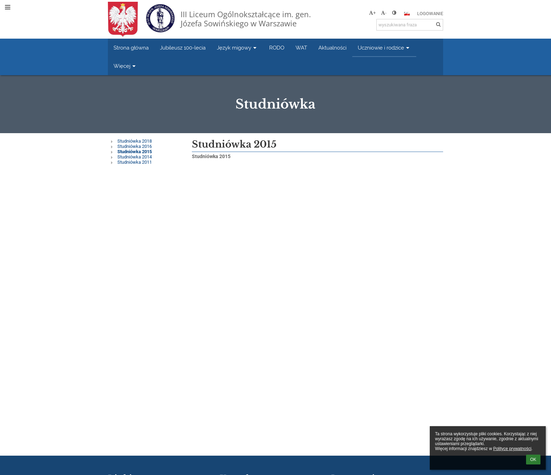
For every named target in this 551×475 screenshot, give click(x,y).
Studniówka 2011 (134, 162)
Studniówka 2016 (134, 146)
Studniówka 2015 (134, 151)
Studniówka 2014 (134, 157)
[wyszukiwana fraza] (409, 25)
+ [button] (372, 12)
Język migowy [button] (237, 48)
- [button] (384, 12)
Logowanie (430, 13)
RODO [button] (276, 48)
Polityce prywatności (512, 448)
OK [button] (533, 459)
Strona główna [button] (131, 48)
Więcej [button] (125, 66)
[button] (407, 13)
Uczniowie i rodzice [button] (384, 48)
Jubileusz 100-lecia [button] (183, 48)
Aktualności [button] (332, 48)
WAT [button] (301, 48)
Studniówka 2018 (134, 141)
